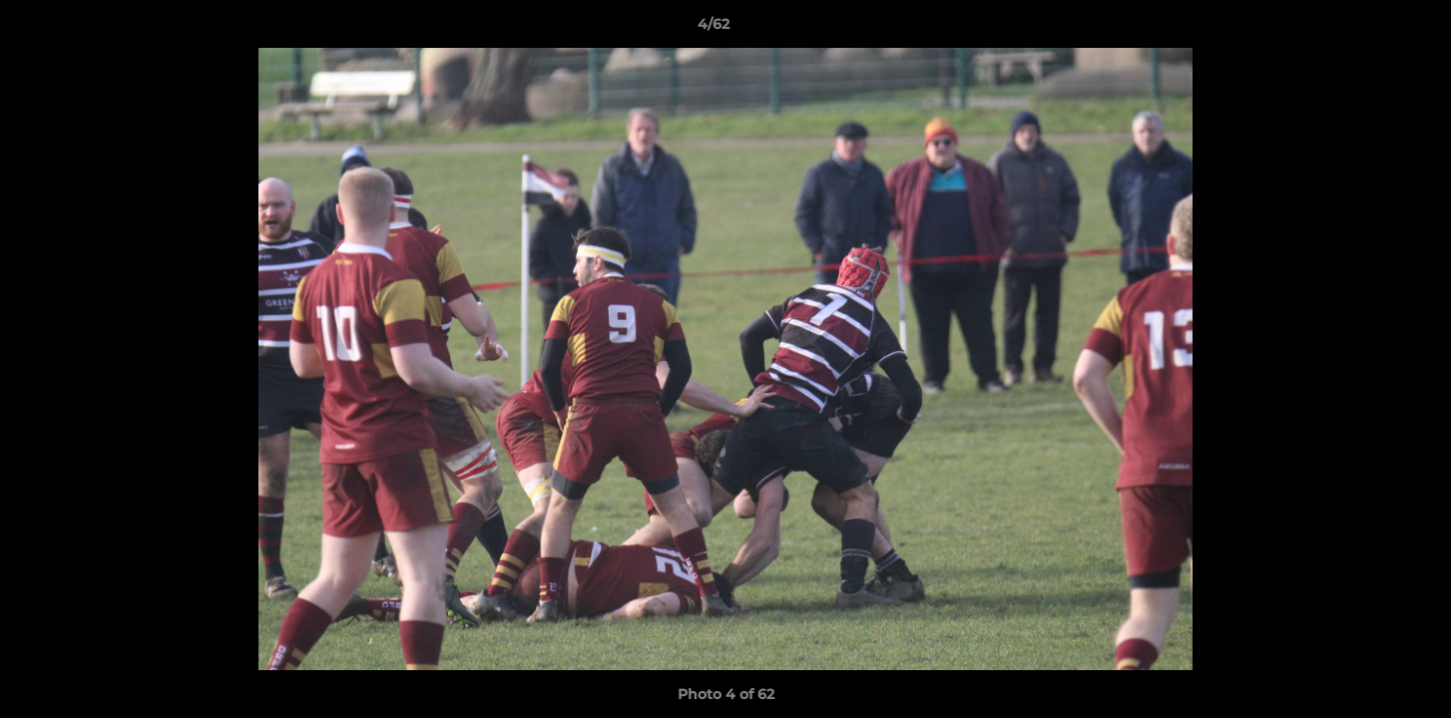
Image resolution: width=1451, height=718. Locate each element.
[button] (1367, 29)
